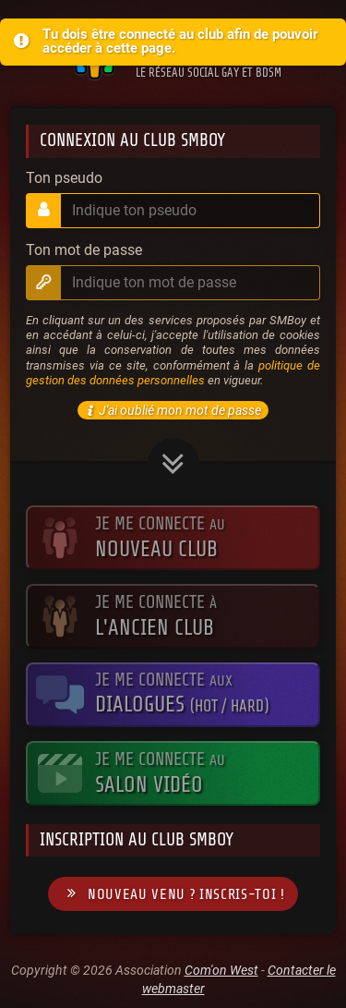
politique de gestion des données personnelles (173, 372)
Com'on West (221, 970)
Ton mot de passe (84, 250)
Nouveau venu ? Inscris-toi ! (172, 894)
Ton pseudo (64, 178)
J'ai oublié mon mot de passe (171, 410)
